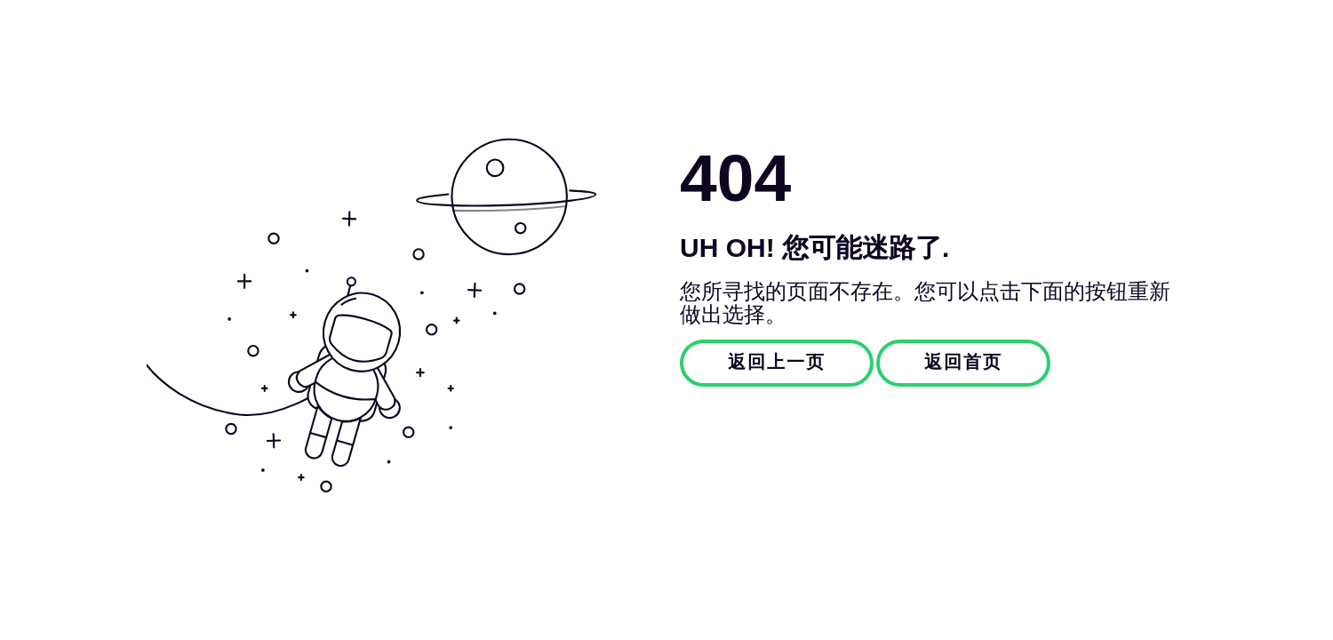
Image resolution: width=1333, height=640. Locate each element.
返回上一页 (777, 362)
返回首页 (963, 362)
